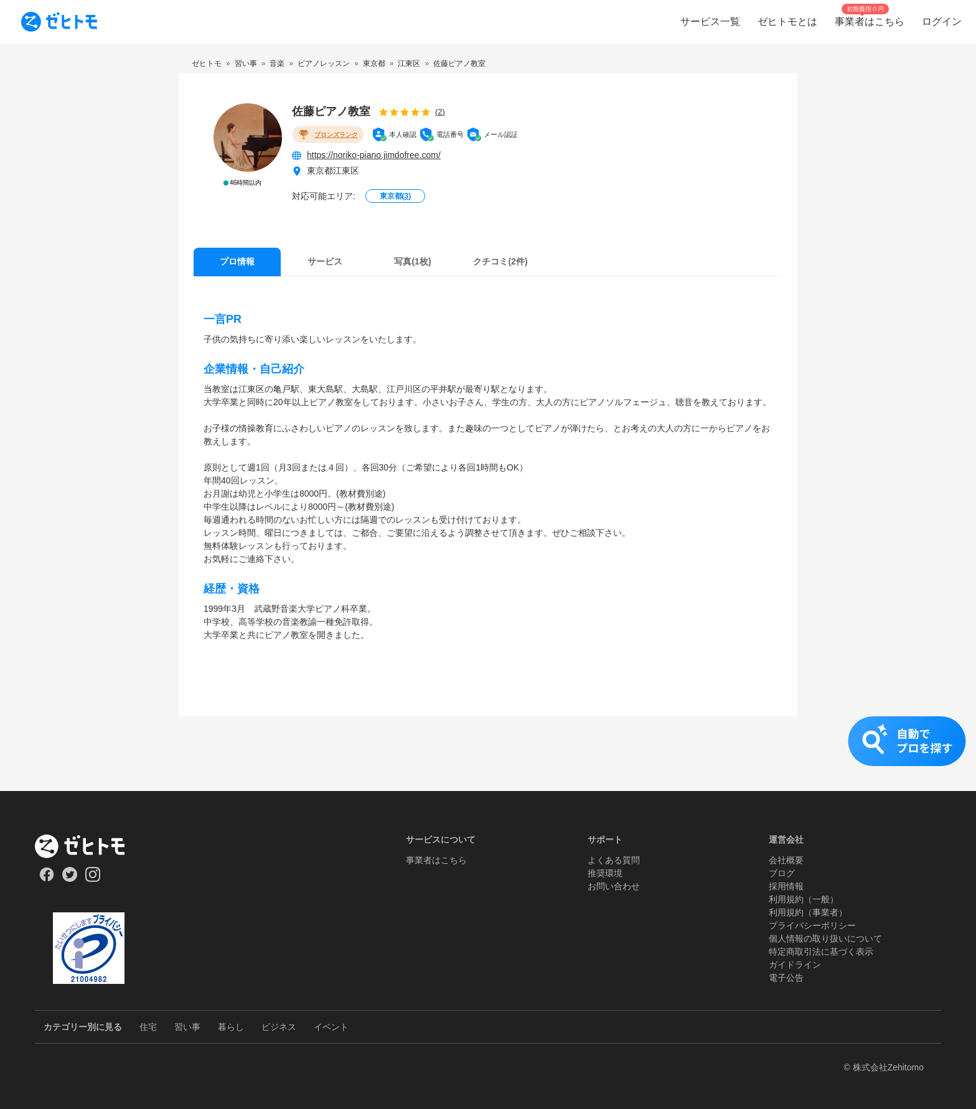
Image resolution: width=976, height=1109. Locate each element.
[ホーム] (89, 846)
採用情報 (786, 886)
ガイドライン (795, 965)
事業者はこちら (436, 860)
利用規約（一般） (803, 899)
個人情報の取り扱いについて (825, 938)
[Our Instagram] (93, 879)
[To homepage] (59, 22)
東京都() (395, 196)
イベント (331, 1027)
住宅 (148, 1027)
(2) (440, 111)
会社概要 (786, 860)
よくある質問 (614, 860)
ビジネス (278, 1027)
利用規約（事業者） (808, 912)
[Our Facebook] (46, 879)
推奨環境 (605, 873)
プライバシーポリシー (812, 925)
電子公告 (786, 978)
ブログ (782, 873)
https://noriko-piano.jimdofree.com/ (374, 155)
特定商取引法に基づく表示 (821, 952)
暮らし (231, 1027)
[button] (488, 753)
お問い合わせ (614, 886)
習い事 (187, 1027)
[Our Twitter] (69, 879)
